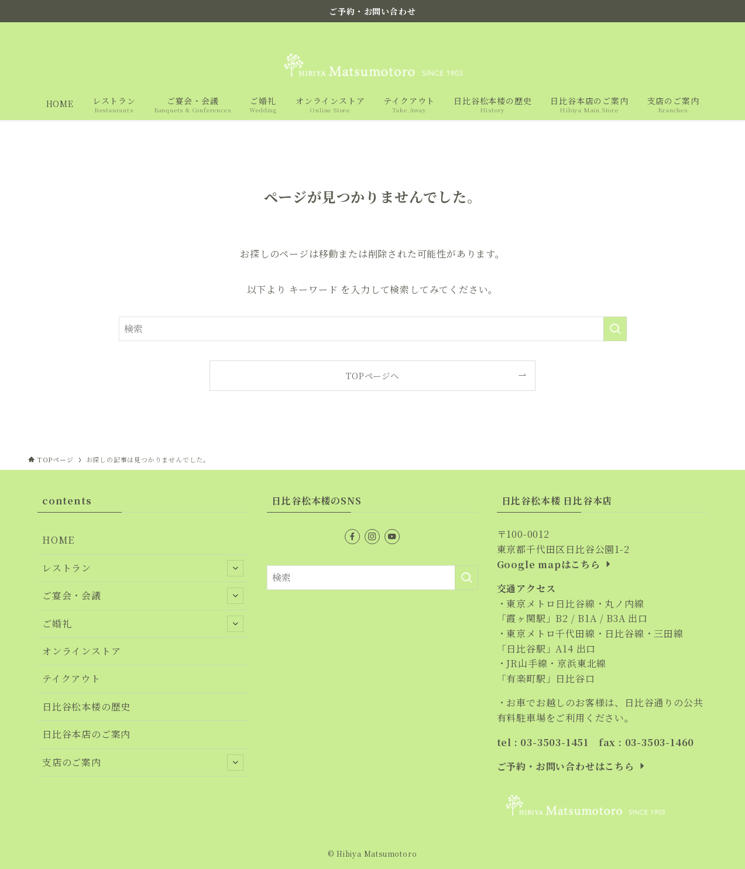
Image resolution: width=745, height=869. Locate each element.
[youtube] (694, 31)
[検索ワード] (373, 329)
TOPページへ (372, 375)
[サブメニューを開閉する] (235, 568)
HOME (58, 540)
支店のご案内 (142, 762)
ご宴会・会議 (142, 596)
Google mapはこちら (555, 564)
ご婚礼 (142, 624)
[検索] (709, 31)
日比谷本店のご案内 (86, 734)
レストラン (142, 568)
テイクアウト (71, 678)
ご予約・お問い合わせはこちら (572, 766)
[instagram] (678, 31)
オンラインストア (81, 651)
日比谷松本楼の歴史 (86, 706)
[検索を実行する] (615, 329)
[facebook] (663, 31)
